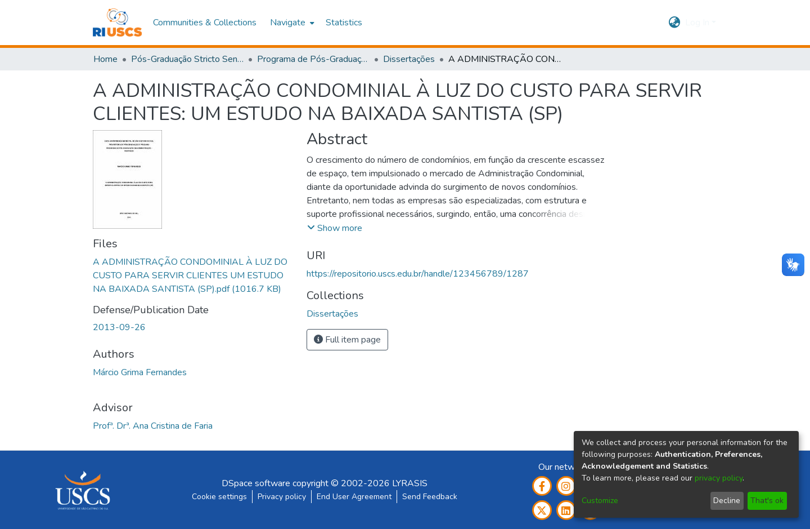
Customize (600, 500)
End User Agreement (354, 496)
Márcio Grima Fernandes (140, 372)
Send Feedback (429, 496)
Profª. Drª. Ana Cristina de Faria (153, 426)
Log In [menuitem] (697, 22)
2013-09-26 (119, 327)
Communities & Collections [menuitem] (204, 22)
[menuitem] (291, 22)
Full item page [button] (347, 340)
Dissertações (409, 59)
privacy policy (718, 478)
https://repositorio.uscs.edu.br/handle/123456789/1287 (418, 274)
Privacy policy (282, 496)
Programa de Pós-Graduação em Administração (313, 59)
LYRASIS (410, 483)
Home (105, 59)
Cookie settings (219, 496)
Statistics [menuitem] (344, 22)
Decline (726, 500)
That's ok (767, 500)
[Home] (117, 22)
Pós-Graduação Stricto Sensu (187, 59)
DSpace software (256, 483)
